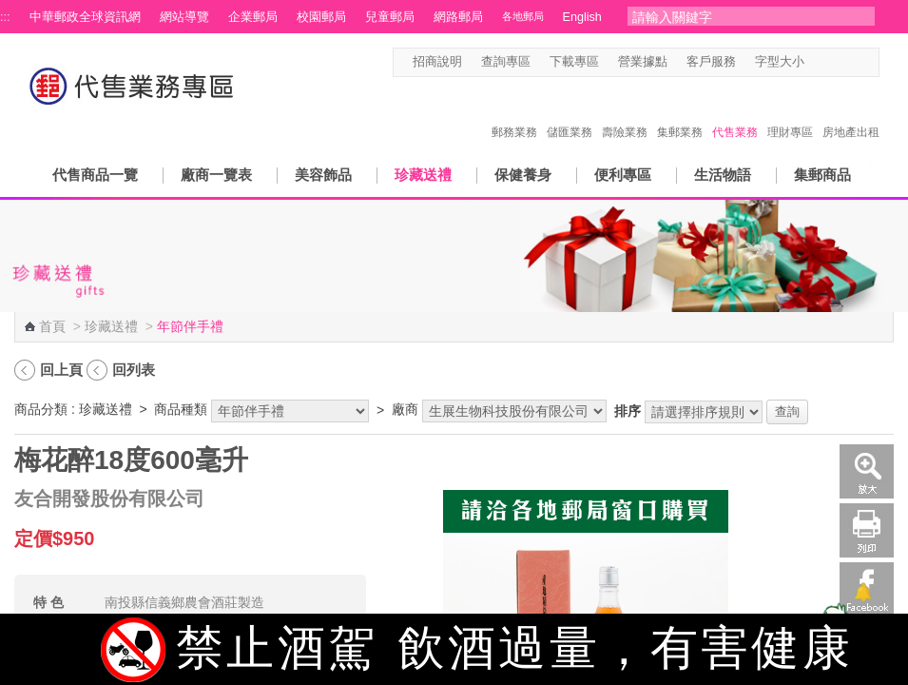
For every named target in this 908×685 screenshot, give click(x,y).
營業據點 (642, 61)
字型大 (852, 62)
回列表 (133, 370)
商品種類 (180, 409)
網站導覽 (184, 17)
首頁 (52, 326)
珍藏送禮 (423, 174)
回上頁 (61, 370)
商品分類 (41, 409)
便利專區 (622, 174)
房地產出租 (850, 112)
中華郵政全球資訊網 (85, 17)
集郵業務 (680, 112)
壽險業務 (624, 112)
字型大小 (779, 61)
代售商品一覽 (95, 174)
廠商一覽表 (216, 174)
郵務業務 (514, 112)
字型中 (834, 62)
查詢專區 (506, 61)
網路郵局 (458, 17)
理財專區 (790, 112)
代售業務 (735, 112)
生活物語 (722, 174)
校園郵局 (321, 17)
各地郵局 (523, 16)
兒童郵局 (390, 17)
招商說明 (437, 61)
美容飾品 (323, 174)
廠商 (405, 409)
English (582, 17)
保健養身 (522, 174)
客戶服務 (711, 61)
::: (5, 17)
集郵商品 (822, 174)
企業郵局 (253, 17)
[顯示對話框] (863, 592)
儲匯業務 (569, 112)
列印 (867, 530)
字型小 (816, 62)
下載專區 (574, 61)
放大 (867, 471)
